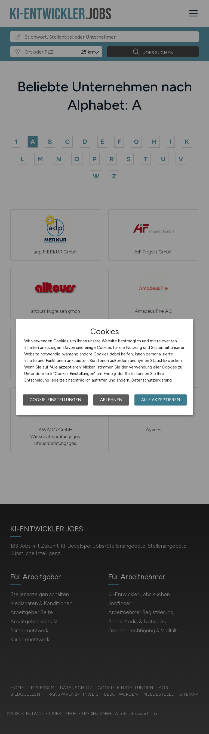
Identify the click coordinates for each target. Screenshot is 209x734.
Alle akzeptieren (160, 399)
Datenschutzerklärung (151, 380)
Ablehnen (111, 399)
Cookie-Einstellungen (55, 399)
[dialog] (104, 367)
